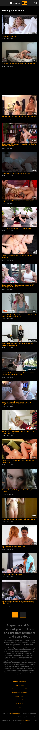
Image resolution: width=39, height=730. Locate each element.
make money (25, 720)
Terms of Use (19, 703)
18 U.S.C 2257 (19, 696)
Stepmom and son (15, 713)
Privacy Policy (19, 700)
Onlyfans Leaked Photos (19, 681)
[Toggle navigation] (3, 3)
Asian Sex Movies (19, 685)
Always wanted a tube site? (19, 689)
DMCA (19, 707)
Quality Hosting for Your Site (19, 692)
